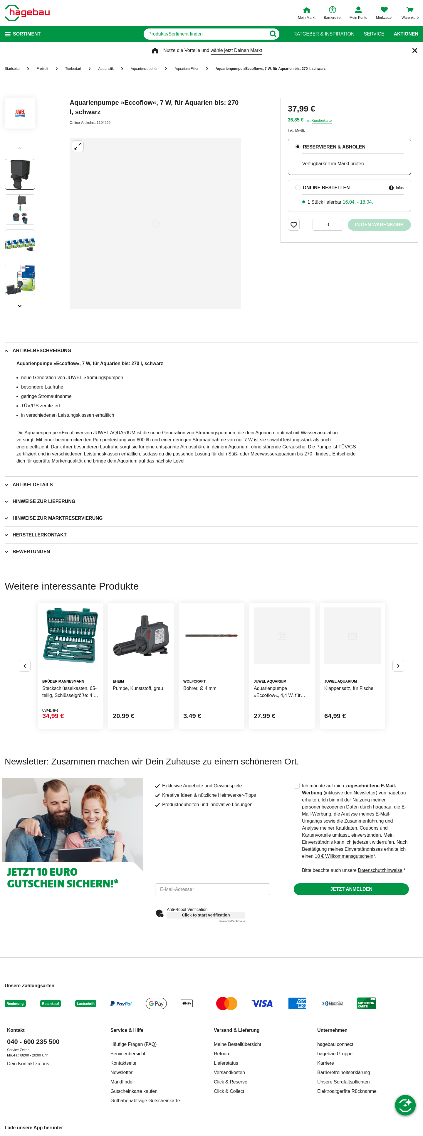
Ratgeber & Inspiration (323, 34)
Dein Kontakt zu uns (28, 1063)
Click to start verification (206, 915)
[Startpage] (27, 13)
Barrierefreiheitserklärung (343, 1072)
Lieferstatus (226, 1063)
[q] (205, 34)
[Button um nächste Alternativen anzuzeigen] (398, 666)
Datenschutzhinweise (380, 870)
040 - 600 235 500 (33, 1041)
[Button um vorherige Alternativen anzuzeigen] (25, 666)
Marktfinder (122, 1081)
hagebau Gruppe (334, 1053)
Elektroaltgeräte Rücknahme (347, 1091)
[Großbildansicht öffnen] (155, 223)
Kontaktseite (123, 1063)
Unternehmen (332, 1030)
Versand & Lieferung (237, 1030)
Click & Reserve (230, 1081)
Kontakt (16, 1030)
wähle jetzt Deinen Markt (236, 50)
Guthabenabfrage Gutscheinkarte (145, 1100)
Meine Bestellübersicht (237, 1044)
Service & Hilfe (126, 1030)
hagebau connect (335, 1044)
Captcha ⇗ (232, 921)
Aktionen (406, 34)
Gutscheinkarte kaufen (133, 1091)
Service (374, 34)
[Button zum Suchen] (272, 34)
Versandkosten (229, 1072)
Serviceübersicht (127, 1053)
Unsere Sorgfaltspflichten (343, 1081)
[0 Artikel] (328, 224)
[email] (212, 889)
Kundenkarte (322, 121)
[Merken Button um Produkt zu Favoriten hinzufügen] (294, 225)
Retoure (222, 1053)
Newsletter (121, 1072)
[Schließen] (414, 50)
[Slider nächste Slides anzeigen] (20, 304)
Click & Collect (229, 1091)
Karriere (325, 1063)
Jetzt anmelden (351, 889)
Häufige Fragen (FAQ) (133, 1044)
